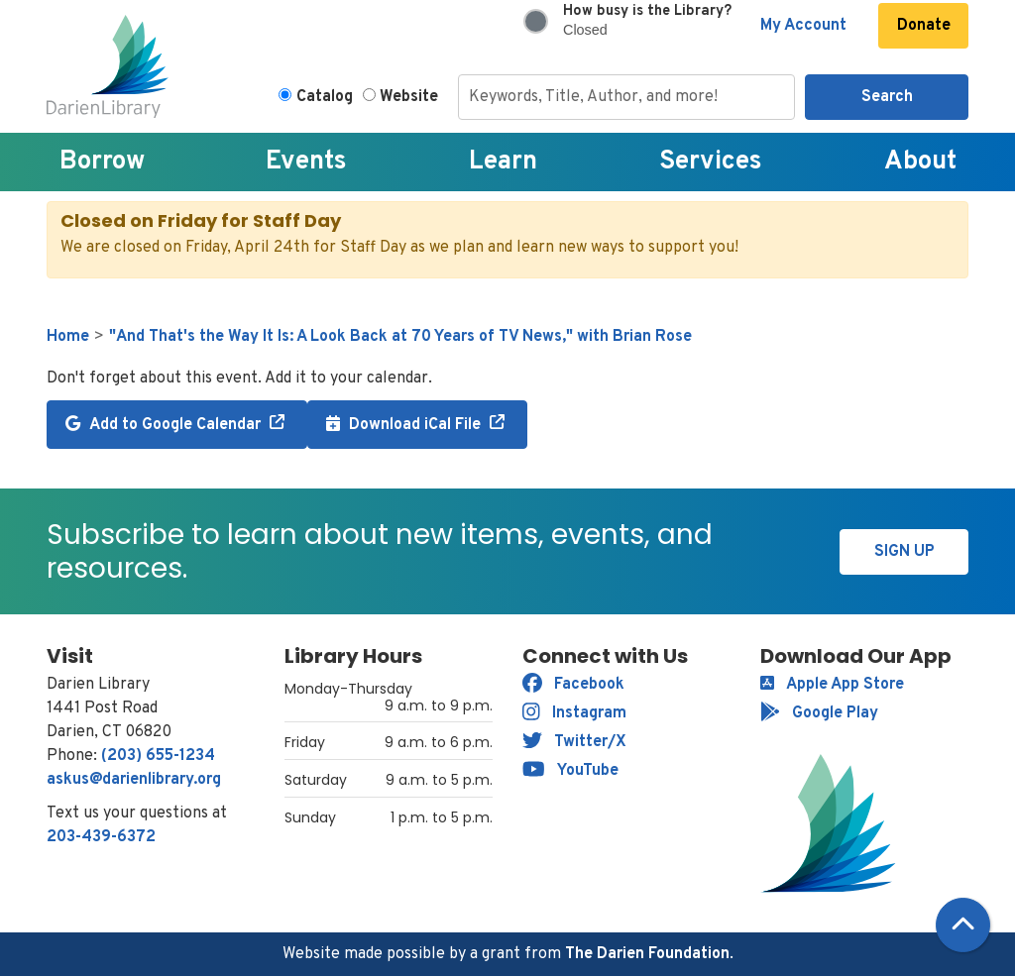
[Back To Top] (963, 925)
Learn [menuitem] (503, 162)
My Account (803, 26)
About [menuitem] (920, 162)
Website (409, 97)
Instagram (574, 713)
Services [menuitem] (710, 162)
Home (68, 337)
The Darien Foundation (647, 954)
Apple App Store (832, 685)
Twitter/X (574, 742)
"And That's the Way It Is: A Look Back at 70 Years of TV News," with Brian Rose (400, 337)
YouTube (570, 771)
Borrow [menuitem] (102, 162)
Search (887, 97)
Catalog (324, 97)
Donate (924, 26)
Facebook (573, 685)
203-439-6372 (101, 837)
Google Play (819, 713)
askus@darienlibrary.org (134, 780)
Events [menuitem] (306, 162)
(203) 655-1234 (158, 756)
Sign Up (904, 552)
